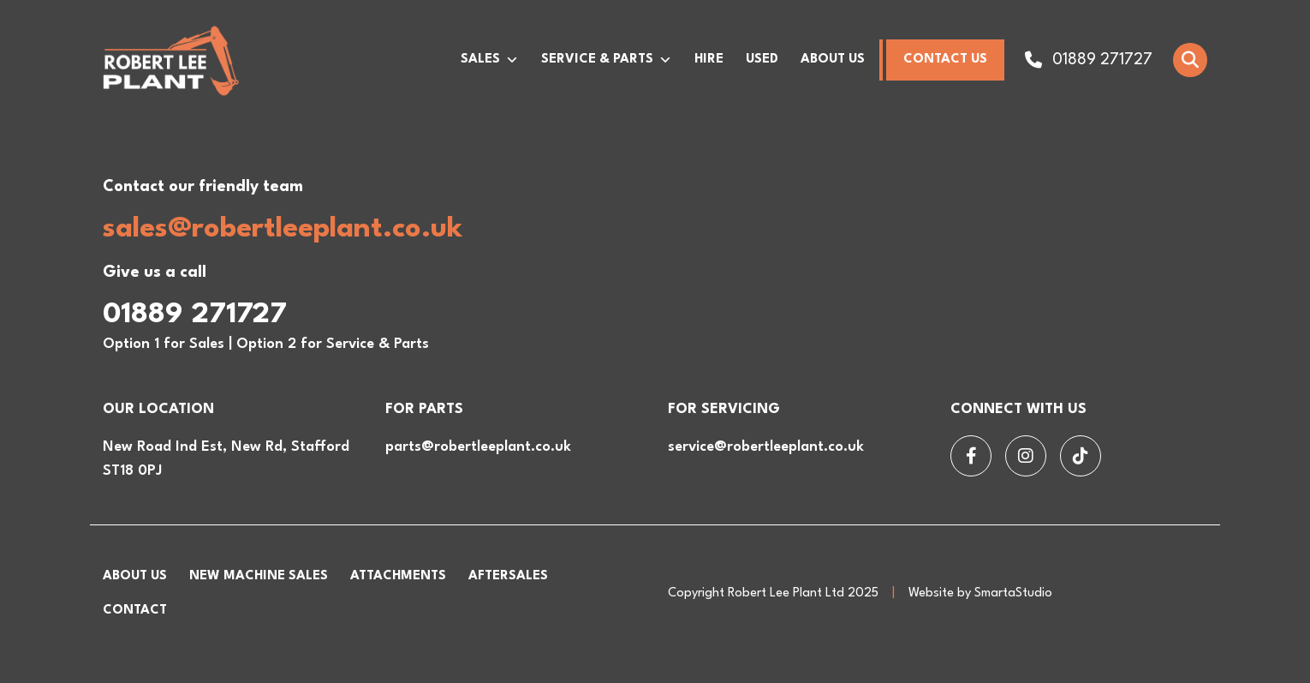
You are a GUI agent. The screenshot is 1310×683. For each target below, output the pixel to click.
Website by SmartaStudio (980, 593)
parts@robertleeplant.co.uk (478, 447)
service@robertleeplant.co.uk (766, 447)
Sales (490, 60)
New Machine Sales (258, 576)
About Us (833, 59)
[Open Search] (1190, 60)
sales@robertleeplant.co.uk (282, 229)
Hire (708, 59)
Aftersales (508, 576)
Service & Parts (606, 60)
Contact (135, 610)
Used (762, 59)
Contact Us (945, 59)
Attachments (398, 576)
